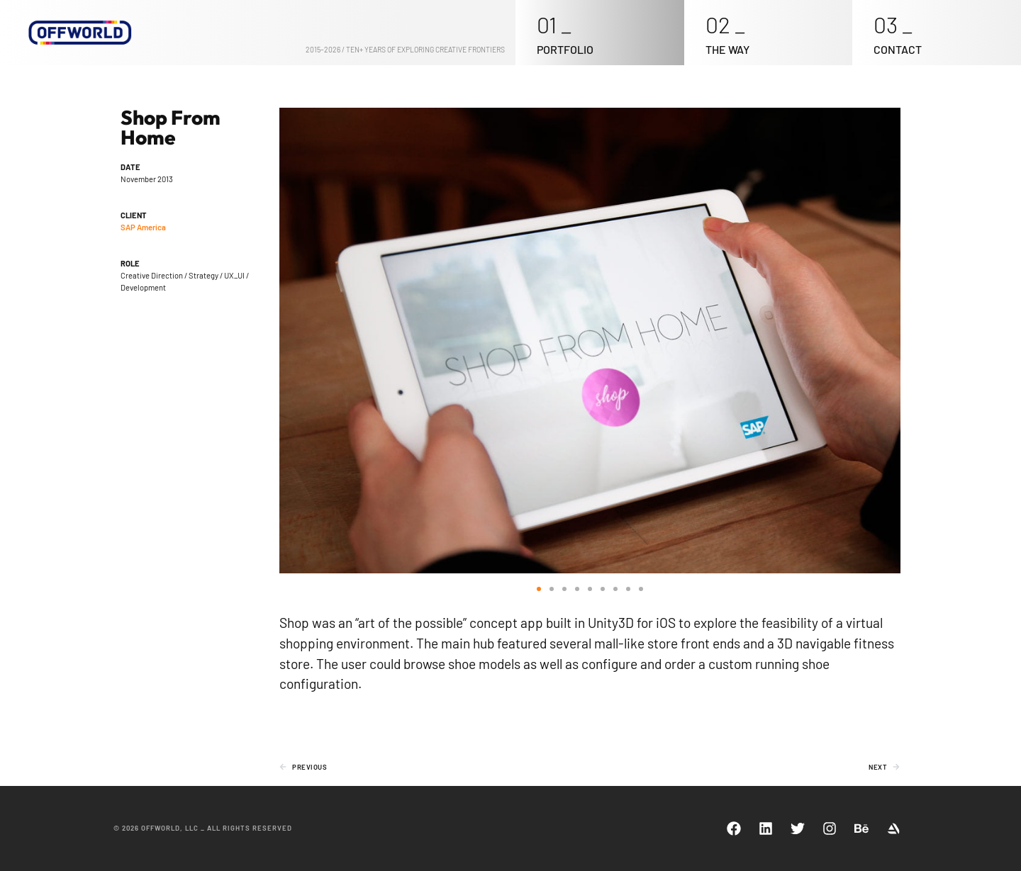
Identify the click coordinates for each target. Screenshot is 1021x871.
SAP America (143, 227)
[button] (539, 589)
